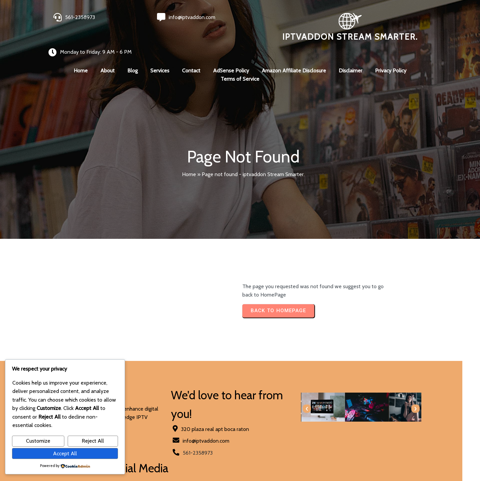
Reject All (93, 441)
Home (189, 161)
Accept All (65, 453)
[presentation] (251, 396)
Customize (38, 441)
